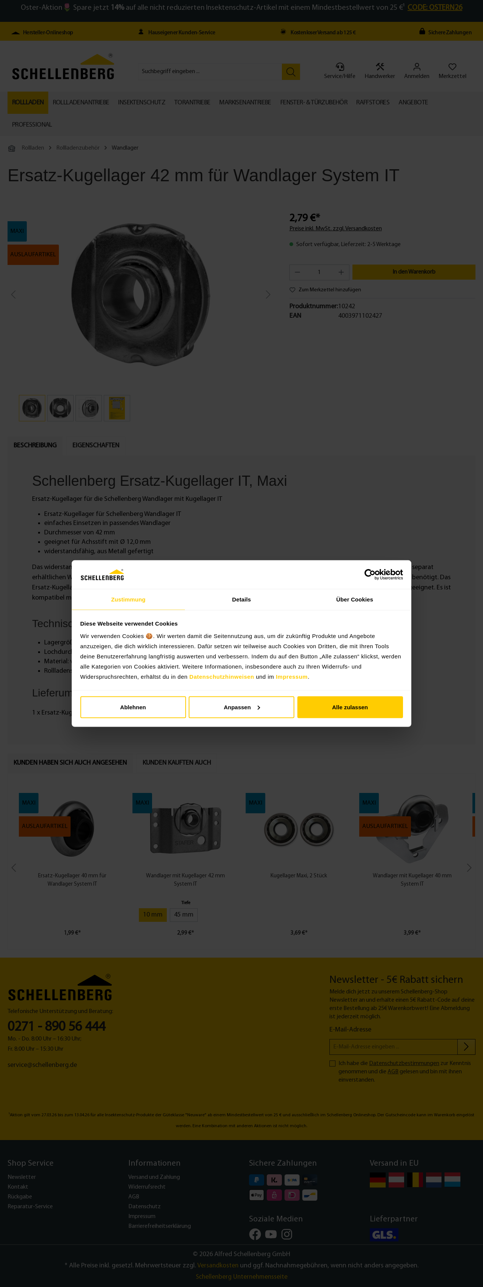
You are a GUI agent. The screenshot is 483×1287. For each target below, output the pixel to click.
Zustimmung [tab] (128, 599)
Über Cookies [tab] (354, 599)
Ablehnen (133, 707)
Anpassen (242, 707)
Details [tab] (241, 599)
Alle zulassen (350, 707)
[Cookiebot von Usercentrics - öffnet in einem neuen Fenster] (370, 574)
